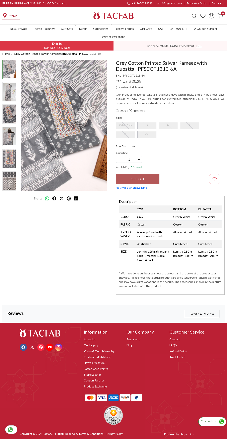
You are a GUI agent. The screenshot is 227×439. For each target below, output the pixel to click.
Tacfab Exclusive (44, 28)
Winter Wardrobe (113, 36)
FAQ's (173, 345)
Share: (38, 198)
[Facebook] (24, 346)
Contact (174, 339)
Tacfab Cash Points (96, 368)
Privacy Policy (114, 433)
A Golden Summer (205, 28)
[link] (194, 16)
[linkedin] (76, 198)
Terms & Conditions (90, 433)
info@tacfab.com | (171, 3)
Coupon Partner (94, 380)
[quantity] (129, 159)
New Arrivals (18, 28)
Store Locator (92, 374)
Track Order (177, 357)
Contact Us (218, 3)
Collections (102, 28)
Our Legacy (91, 345)
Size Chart (126, 146)
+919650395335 (140, 3)
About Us (90, 339)
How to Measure (94, 362)
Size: (119, 117)
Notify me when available (131, 187)
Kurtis (83, 28)
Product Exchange (95, 386)
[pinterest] (68, 198)
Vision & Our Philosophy (99, 351)
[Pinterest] (41, 346)
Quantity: (122, 153)
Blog (129, 345)
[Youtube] (50, 346)
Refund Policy (178, 351)
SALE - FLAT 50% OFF (173, 28)
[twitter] (61, 198)
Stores (9, 15)
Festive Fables (124, 28)
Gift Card (146, 28)
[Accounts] (211, 15)
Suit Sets (68, 28)
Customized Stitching (97, 357)
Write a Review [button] (202, 314)
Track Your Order (196, 3)
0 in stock (137, 167)
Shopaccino (187, 434)
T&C (199, 46)
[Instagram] (59, 346)
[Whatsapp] (47, 198)
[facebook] (54, 198)
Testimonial (134, 339)
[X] (32, 346)
